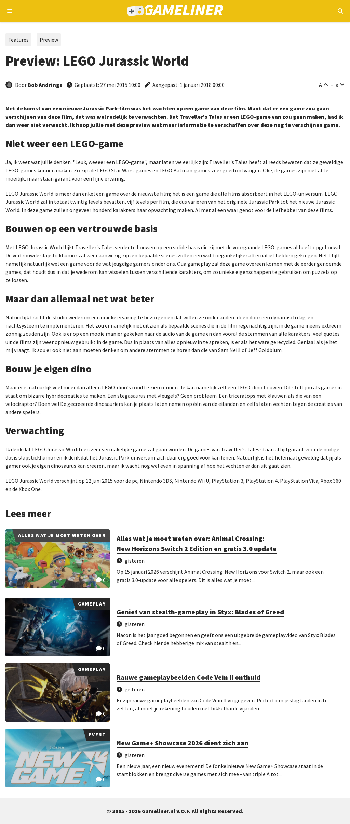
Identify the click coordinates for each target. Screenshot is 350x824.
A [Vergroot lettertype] (320, 84)
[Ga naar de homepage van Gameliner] (175, 11)
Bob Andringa (45, 84)
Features (18, 39)
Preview (49, 39)
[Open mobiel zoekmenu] (340, 11)
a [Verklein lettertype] (337, 84)
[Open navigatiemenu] (10, 11)
